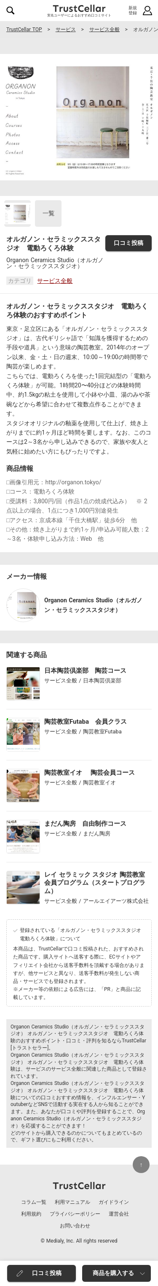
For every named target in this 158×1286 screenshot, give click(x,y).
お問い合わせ (75, 1226)
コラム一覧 (33, 1202)
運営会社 (119, 1214)
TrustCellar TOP (24, 29)
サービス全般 (104, 29)
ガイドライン (114, 1202)
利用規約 (31, 1214)
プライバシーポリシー (75, 1214)
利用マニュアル (72, 1202)
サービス (66, 29)
